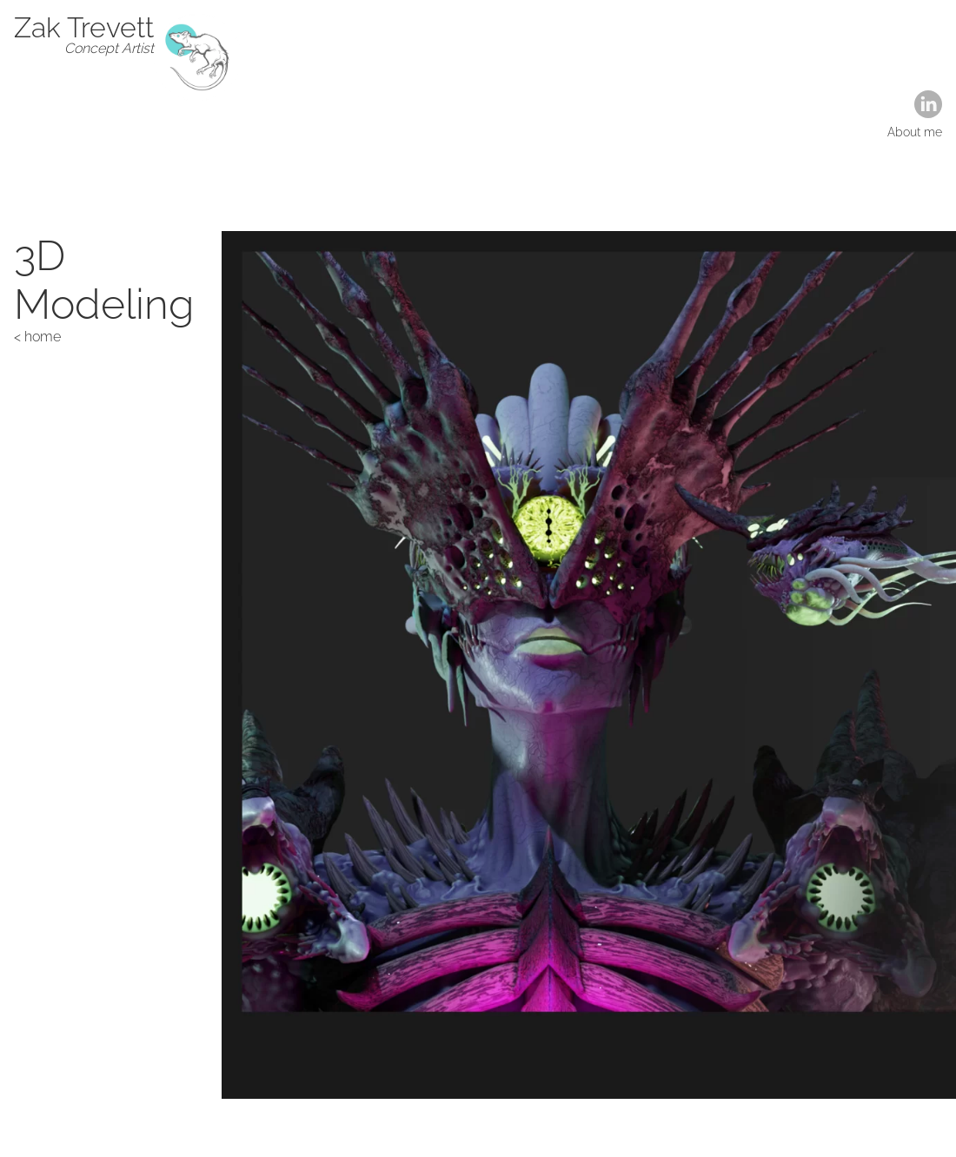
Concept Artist (109, 48)
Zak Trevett (84, 27)
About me (914, 132)
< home (37, 336)
